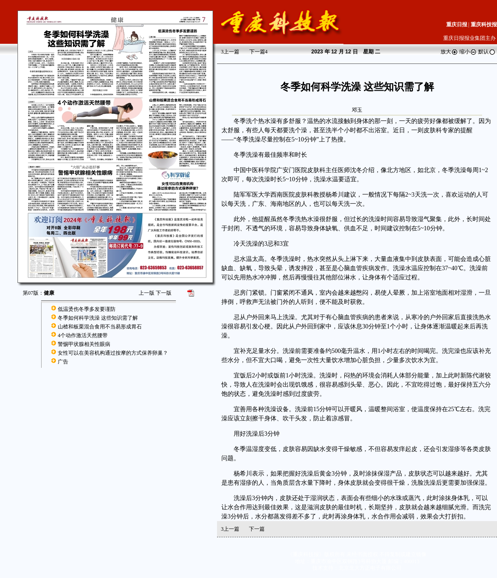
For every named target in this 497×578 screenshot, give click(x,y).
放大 (449, 52)
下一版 (164, 293)
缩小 (468, 52)
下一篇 (258, 52)
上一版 (146, 293)
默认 (487, 52)
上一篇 (230, 52)
